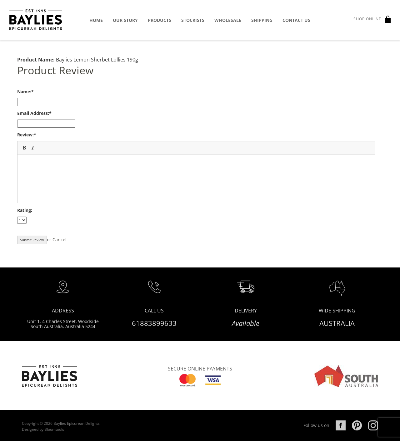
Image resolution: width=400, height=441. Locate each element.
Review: (25, 135)
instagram (373, 432)
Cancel (59, 240)
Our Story (125, 20)
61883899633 (154, 326)
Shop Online (367, 19)
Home (96, 20)
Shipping (261, 20)
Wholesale (227, 20)
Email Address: (33, 113)
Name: (24, 92)
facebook (341, 432)
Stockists (192, 20)
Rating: (24, 210)
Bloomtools (54, 435)
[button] (24, 148)
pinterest (357, 432)
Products (159, 20)
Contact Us (296, 20)
